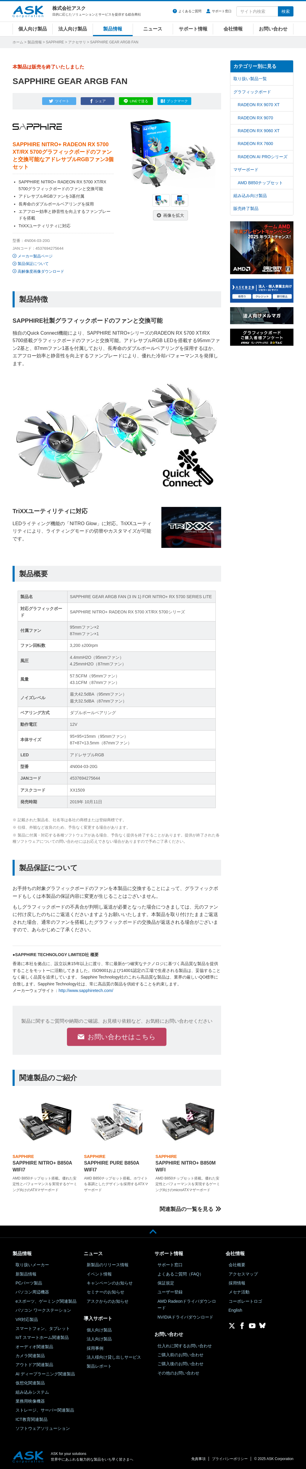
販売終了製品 (245, 208)
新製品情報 (26, 1274)
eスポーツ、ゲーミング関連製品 (46, 1301)
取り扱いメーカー (32, 1264)
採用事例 (95, 1348)
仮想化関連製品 (30, 1382)
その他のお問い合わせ (178, 1373)
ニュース (152, 28)
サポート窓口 (222, 11)
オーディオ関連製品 (34, 1346)
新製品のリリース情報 (107, 1264)
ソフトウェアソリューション (43, 1428)
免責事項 (198, 1459)
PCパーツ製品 (29, 1283)
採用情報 (237, 1283)
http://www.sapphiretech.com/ (86, 990)
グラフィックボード (252, 91)
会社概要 (237, 1264)
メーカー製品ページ (35, 256)
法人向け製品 (72, 28)
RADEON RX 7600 (255, 143)
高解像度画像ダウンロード (41, 271)
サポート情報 (193, 28)
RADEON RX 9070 (255, 117)
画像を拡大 (173, 215)
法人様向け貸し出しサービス (114, 1357)
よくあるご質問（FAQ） (180, 1274)
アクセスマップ (243, 1274)
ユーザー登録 (170, 1292)
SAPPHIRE (55, 42)
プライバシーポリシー (230, 1459)
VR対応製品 (27, 1319)
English (235, 1310)
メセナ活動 (239, 1292)
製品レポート (99, 1366)
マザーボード (245, 169)
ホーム (18, 42)
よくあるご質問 (189, 11)
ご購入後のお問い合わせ (180, 1363)
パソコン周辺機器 (32, 1292)
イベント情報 (99, 1274)
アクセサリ (77, 42)
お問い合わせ (273, 28)
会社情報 (233, 28)
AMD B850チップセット (260, 182)
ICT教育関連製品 (32, 1419)
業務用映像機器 (30, 1401)
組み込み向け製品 (250, 195)
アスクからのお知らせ (107, 1301)
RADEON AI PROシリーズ (262, 156)
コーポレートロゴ (245, 1301)
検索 (285, 11)
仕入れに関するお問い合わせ (184, 1345)
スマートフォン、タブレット (43, 1328)
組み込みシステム (32, 1392)
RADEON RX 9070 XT (259, 104)
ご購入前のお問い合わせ (180, 1354)
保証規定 (165, 1283)
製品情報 (112, 28)
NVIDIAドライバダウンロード (185, 1317)
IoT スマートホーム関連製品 (42, 1337)
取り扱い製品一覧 (250, 78)
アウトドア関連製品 (34, 1364)
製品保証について (33, 263)
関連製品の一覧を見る (186, 1209)
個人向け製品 (32, 28)
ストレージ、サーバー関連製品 (45, 1410)
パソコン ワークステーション (43, 1310)
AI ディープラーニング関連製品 (45, 1374)
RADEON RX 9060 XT (259, 130)
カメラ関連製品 (30, 1355)
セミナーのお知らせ (105, 1292)
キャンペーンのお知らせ (110, 1283)
